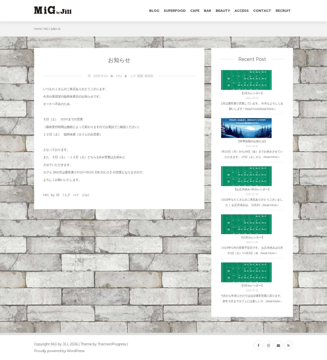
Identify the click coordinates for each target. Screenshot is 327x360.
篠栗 (140, 76)
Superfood (175, 11)
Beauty (223, 11)
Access (242, 11)
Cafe (194, 11)
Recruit (283, 11)
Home (37, 28)
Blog (154, 11)
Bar (207, 11)
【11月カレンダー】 (252, 285)
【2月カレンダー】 (252, 93)
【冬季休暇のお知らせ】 (252, 141)
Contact (262, 11)
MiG (46, 28)
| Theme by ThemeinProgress (102, 344)
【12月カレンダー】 (252, 237)
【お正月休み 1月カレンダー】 (252, 189)
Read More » (267, 108)
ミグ (133, 76)
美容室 (148, 76)
